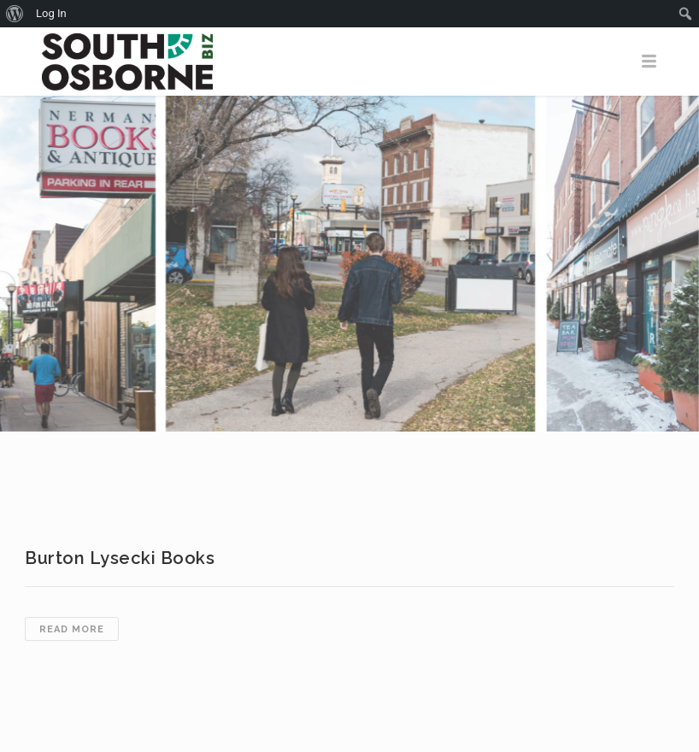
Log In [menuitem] (51, 13)
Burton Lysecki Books (119, 558)
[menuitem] (15, 13)
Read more (79, 630)
